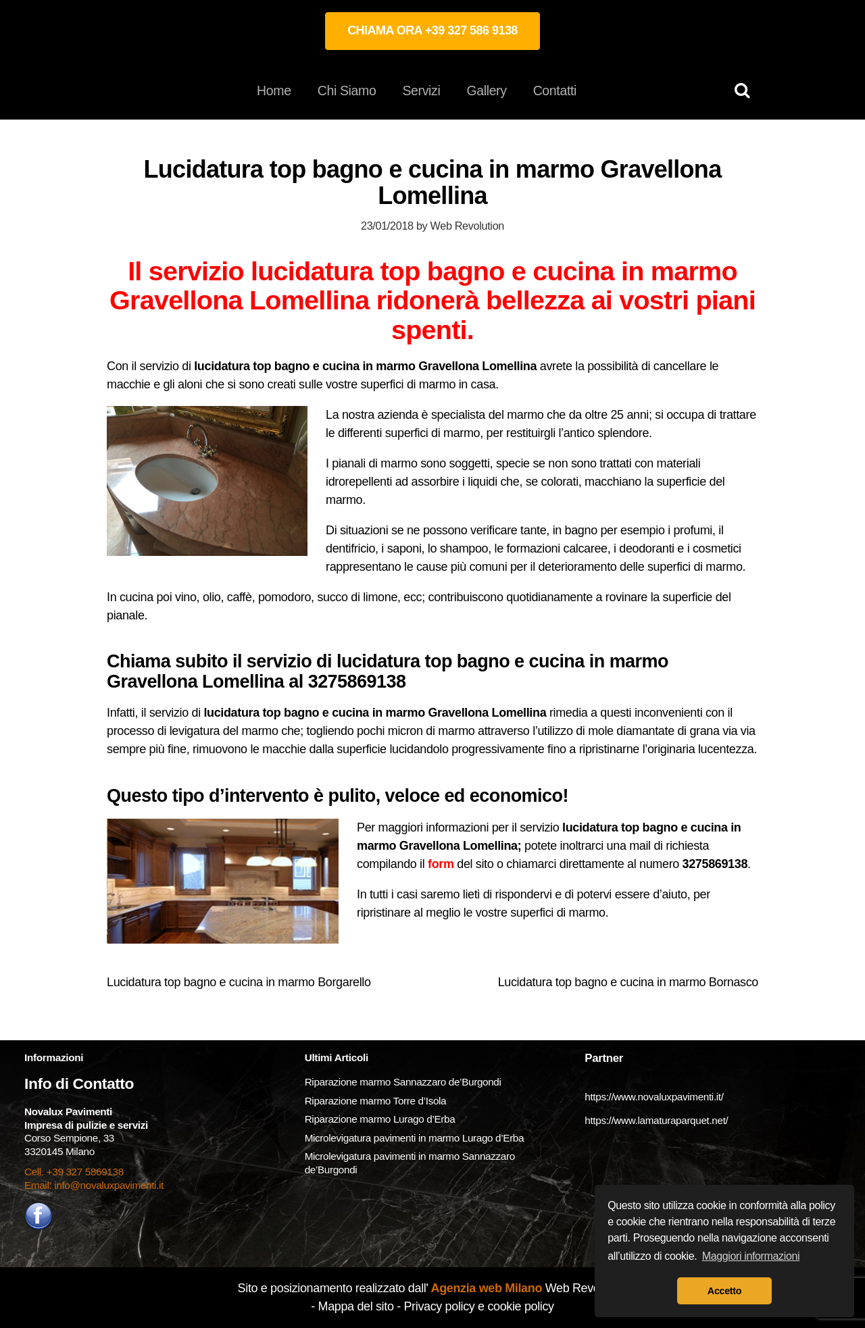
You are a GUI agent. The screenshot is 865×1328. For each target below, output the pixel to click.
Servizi (421, 90)
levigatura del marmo (224, 731)
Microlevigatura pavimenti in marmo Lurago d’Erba (415, 1138)
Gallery (486, 90)
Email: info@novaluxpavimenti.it (94, 1185)
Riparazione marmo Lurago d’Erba (380, 1119)
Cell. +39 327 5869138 (74, 1171)
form (441, 864)
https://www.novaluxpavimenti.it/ (654, 1096)
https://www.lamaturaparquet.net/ (656, 1120)
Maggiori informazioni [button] (751, 1256)
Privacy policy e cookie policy (478, 1306)
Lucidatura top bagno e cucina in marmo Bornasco (628, 982)
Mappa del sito (356, 1306)
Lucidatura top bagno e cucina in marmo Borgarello (239, 982)
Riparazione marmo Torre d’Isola (376, 1100)
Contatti (554, 90)
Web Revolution (467, 226)
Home (274, 90)
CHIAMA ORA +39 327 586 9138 (432, 30)
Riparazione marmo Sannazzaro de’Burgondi (403, 1082)
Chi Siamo (347, 90)
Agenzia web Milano (485, 1288)
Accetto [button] (724, 1290)
